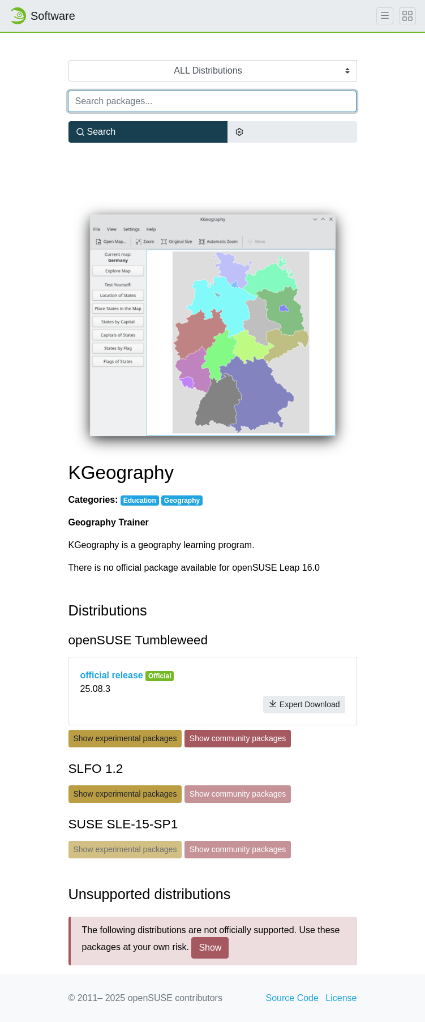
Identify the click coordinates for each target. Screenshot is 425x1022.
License (341, 998)
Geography (182, 500)
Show (210, 947)
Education (139, 500)
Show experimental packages (125, 738)
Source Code (292, 998)
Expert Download (304, 704)
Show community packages (238, 738)
